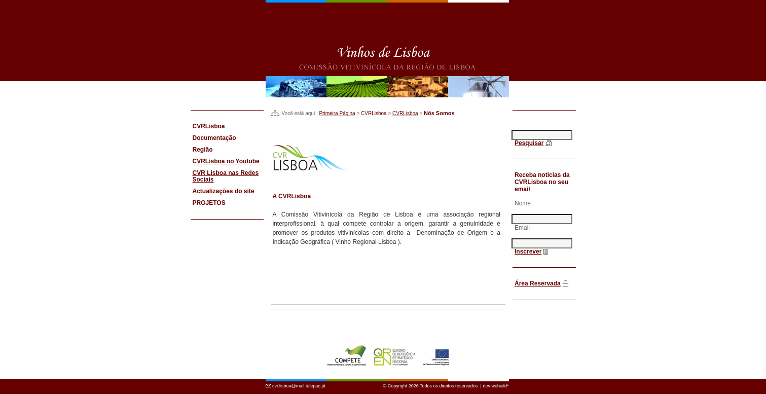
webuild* (499, 380)
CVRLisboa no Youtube (226, 161)
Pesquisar (529, 143)
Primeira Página (337, 113)
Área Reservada (538, 283)
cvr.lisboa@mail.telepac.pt (298, 380)
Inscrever (528, 251)
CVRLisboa (405, 113)
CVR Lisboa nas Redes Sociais (226, 176)
